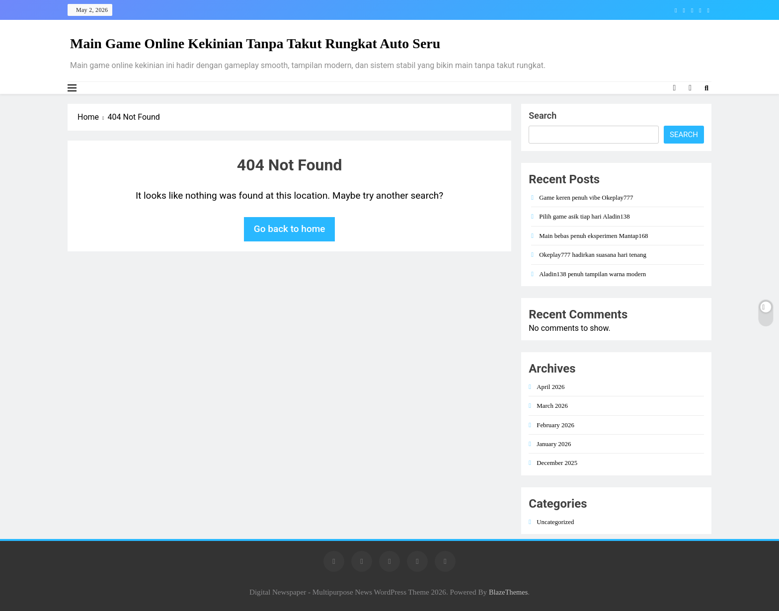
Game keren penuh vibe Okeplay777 (586, 197)
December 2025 (557, 462)
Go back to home (289, 228)
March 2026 (552, 405)
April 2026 (550, 386)
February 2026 (555, 425)
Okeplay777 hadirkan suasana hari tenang (592, 254)
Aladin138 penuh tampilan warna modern (592, 274)
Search (542, 115)
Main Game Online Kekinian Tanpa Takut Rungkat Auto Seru (255, 43)
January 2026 (554, 444)
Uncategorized (555, 522)
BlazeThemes (508, 592)
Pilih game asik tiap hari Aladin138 (584, 216)
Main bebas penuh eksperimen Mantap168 (593, 235)
